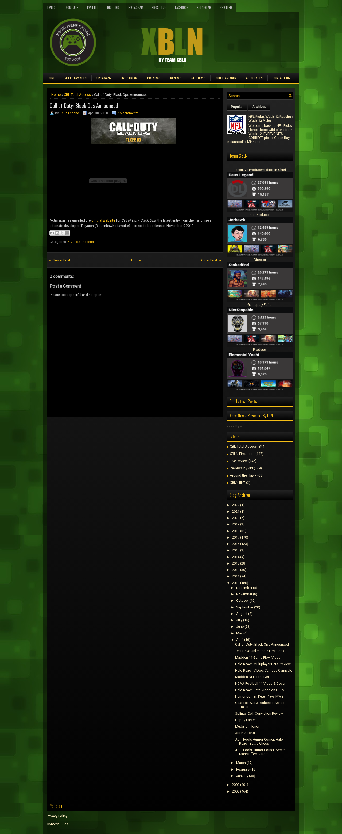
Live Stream (129, 77)
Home (51, 77)
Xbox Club (159, 7)
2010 (235, 583)
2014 (235, 557)
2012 (235, 570)
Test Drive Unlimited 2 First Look (260, 651)
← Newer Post (59, 260)
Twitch (52, 7)
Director (260, 260)
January (242, 776)
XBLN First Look (242, 454)
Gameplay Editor (260, 305)
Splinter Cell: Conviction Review (259, 713)
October (242, 601)
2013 (235, 563)
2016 (235, 544)
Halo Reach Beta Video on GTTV (259, 690)
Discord (113, 7)
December (244, 588)
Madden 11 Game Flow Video (258, 658)
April (239, 640)
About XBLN (254, 77)
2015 (235, 550)
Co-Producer (260, 215)
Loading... (234, 426)
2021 (235, 511)
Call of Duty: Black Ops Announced (84, 105)
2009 (235, 785)
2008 (235, 791)
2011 (235, 576)
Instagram (135, 7)
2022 (235, 505)
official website (103, 220)
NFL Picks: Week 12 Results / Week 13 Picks (270, 119)
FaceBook (181, 7)
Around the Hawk (243, 475)
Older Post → (211, 260)
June (240, 626)
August (241, 614)
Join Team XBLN (225, 77)
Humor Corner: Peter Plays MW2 (259, 696)
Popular (237, 107)
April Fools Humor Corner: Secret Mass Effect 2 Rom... (260, 752)
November (244, 594)
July (239, 620)
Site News (198, 77)
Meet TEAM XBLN (76, 77)
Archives (259, 107)
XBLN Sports (245, 733)
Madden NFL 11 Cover (252, 677)
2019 (235, 524)
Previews (153, 77)
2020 (235, 518)
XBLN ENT (237, 483)
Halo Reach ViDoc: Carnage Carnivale (263, 670)
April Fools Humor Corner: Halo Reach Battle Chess (259, 741)
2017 (235, 537)
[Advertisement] (109, 429)
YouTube (72, 7)
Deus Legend (69, 113)
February (243, 769)
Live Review (239, 461)
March (241, 763)
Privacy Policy (57, 816)
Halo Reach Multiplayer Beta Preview (263, 664)
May (239, 633)
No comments (128, 113)
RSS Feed (226, 7)
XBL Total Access (77, 95)
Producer (260, 350)
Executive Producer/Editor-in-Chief (260, 170)
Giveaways (103, 77)
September (244, 607)
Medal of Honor (247, 726)
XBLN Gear (204, 7)
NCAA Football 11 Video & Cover (260, 683)
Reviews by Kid (241, 468)
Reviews (175, 77)
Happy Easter (245, 720)
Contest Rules (57, 824)
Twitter (93, 7)
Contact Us (281, 77)
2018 (235, 531)
